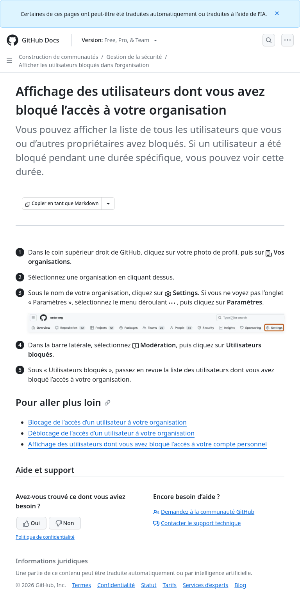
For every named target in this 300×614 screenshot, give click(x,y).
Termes (81, 585)
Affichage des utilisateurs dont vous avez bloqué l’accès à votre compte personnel (147, 444)
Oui (31, 523)
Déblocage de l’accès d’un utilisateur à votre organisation (111, 433)
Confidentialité (116, 585)
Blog (240, 585)
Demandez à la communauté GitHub (203, 511)
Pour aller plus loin (63, 402)
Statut (148, 585)
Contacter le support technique (197, 523)
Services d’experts (205, 585)
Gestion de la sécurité (134, 56)
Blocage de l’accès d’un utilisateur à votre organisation (107, 422)
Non (64, 523)
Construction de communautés (58, 56)
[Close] (277, 12)
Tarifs (170, 585)
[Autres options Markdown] (108, 203)
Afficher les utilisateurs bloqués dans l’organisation (84, 65)
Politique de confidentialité (45, 537)
